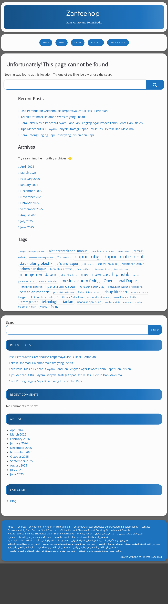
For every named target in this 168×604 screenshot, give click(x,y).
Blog (61, 52)
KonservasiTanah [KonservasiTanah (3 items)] (98, 256)
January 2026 (30, 239)
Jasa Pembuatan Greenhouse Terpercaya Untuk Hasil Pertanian (55, 387)
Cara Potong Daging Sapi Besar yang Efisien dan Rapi (48, 412)
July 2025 (27, 275)
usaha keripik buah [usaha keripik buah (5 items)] (103, 330)
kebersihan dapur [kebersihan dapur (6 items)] (104, 251)
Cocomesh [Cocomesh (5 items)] (97, 228)
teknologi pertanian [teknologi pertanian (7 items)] (128, 325)
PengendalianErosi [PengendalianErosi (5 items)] (102, 292)
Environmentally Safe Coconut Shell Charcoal (35, 560)
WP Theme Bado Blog (147, 593)
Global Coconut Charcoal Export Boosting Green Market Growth (98, 560)
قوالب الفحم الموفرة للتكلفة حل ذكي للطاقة (32, 584)
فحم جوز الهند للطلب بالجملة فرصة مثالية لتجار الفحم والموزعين (106, 578)
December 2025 (32, 245)
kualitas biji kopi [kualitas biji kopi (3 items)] (135, 256)
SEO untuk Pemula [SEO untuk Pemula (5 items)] (102, 316)
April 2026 (28, 221)
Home (46, 52)
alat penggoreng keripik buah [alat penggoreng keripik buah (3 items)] (103, 213)
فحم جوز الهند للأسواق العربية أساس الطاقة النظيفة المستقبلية (41, 571)
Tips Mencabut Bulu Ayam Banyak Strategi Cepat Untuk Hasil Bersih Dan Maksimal (45, 171)
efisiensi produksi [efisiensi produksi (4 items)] (107, 247)
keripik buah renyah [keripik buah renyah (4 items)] (132, 251)
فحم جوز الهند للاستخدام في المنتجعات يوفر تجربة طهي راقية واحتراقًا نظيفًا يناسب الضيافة (54, 574)
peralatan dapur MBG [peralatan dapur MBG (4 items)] (103, 297)
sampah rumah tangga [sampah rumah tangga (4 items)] (129, 311)
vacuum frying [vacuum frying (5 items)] (129, 335)
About (77, 52)
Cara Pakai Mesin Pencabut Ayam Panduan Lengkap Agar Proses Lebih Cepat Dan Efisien (48, 153)
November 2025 (32, 251)
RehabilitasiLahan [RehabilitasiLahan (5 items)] (126, 306)
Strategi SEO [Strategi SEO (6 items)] (100, 326)
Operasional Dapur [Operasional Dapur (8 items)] (107, 286)
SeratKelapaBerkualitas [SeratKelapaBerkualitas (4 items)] (131, 316)
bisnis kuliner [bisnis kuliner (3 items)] (135, 218)
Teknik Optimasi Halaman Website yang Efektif (44, 394)
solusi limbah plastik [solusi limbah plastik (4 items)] (128, 321)
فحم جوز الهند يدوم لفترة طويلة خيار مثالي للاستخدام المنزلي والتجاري (92, 581)
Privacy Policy (118, 52)
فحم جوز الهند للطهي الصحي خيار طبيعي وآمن (33, 581)
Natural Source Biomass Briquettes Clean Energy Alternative (44, 564)
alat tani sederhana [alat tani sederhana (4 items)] (115, 217)
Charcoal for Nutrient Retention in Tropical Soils (47, 557)
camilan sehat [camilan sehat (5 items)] (99, 222)
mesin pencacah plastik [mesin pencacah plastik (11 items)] (113, 271)
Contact (95, 52)
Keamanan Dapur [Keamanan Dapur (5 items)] (132, 247)
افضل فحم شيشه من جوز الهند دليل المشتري (32, 567)
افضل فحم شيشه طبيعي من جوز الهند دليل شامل (122, 564)
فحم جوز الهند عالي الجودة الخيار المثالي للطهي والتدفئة (84, 567)
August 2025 (29, 269)
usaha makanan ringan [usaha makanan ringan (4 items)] (103, 335)
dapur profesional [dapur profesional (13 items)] (110, 234)
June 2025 (28, 281)
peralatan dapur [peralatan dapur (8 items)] (132, 291)
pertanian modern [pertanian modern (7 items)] (122, 301)
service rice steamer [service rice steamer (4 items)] (102, 321)
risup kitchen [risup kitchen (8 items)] (102, 311)
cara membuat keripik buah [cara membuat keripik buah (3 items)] (124, 222)
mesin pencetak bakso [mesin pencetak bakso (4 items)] (119, 275)
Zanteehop (83, 17)
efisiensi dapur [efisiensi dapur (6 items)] (127, 242)
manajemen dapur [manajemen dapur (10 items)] (109, 261)
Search (13, 353)
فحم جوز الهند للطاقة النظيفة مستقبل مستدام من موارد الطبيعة (41, 578)
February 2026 (31, 233)
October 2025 (30, 257)
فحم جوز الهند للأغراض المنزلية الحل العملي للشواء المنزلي (102, 571)
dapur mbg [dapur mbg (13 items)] (120, 227)
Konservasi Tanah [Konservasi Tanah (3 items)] (116, 256)
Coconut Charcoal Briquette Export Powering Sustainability (109, 557)
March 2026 (29, 227)
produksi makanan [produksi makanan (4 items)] (101, 306)
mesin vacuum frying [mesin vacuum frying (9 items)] (123, 280)
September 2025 (32, 263)
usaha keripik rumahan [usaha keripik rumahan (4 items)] (131, 330)
